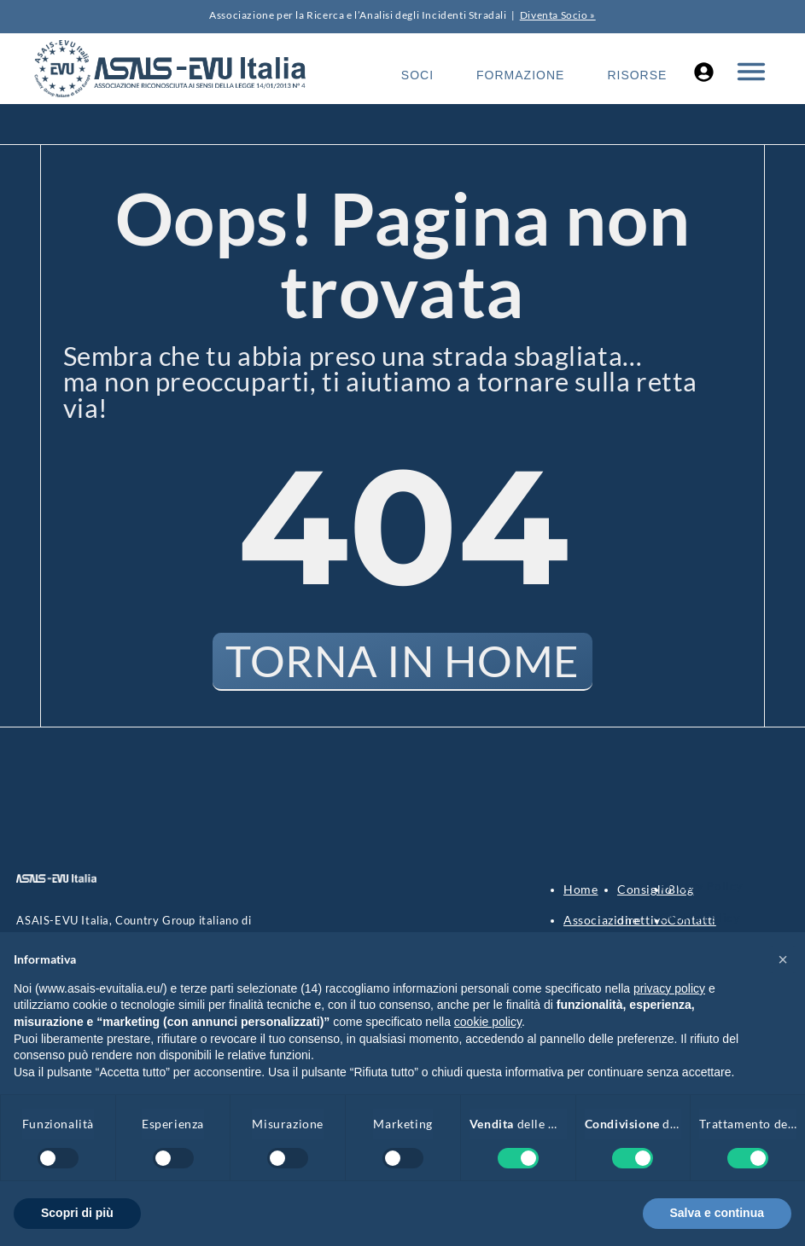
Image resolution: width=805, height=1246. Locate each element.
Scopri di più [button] (77, 1213)
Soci (417, 75)
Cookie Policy (700, 918)
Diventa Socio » (558, 15)
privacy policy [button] (669, 988)
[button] (782, 959)
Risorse (637, 75)
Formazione (520, 75)
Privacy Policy (701, 886)
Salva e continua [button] (717, 1213)
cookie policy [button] (488, 1022)
